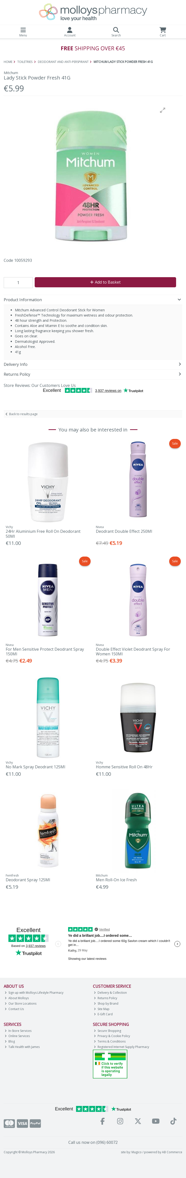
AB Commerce (172, 1152)
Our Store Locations (20, 1003)
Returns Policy (105, 998)
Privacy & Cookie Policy (112, 1036)
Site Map (101, 1009)
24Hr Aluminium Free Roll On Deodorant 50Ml (43, 534)
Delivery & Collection (110, 993)
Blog (10, 1041)
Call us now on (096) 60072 (93, 1142)
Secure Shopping (107, 1031)
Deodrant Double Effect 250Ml (124, 531)
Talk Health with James (22, 1047)
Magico (137, 1152)
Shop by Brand (106, 1003)
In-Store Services (18, 1031)
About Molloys (17, 998)
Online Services (17, 1036)
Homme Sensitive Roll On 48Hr (124, 767)
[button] (163, 110)
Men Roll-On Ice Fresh (116, 880)
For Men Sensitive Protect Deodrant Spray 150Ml (45, 651)
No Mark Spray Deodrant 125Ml (35, 767)
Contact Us (14, 1009)
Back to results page (23, 414)
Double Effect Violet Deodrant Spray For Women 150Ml (133, 651)
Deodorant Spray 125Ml (28, 880)
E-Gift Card (103, 1014)
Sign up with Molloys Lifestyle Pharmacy (34, 993)
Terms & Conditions (110, 1041)
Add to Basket (105, 282)
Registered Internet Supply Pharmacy (121, 1047)
